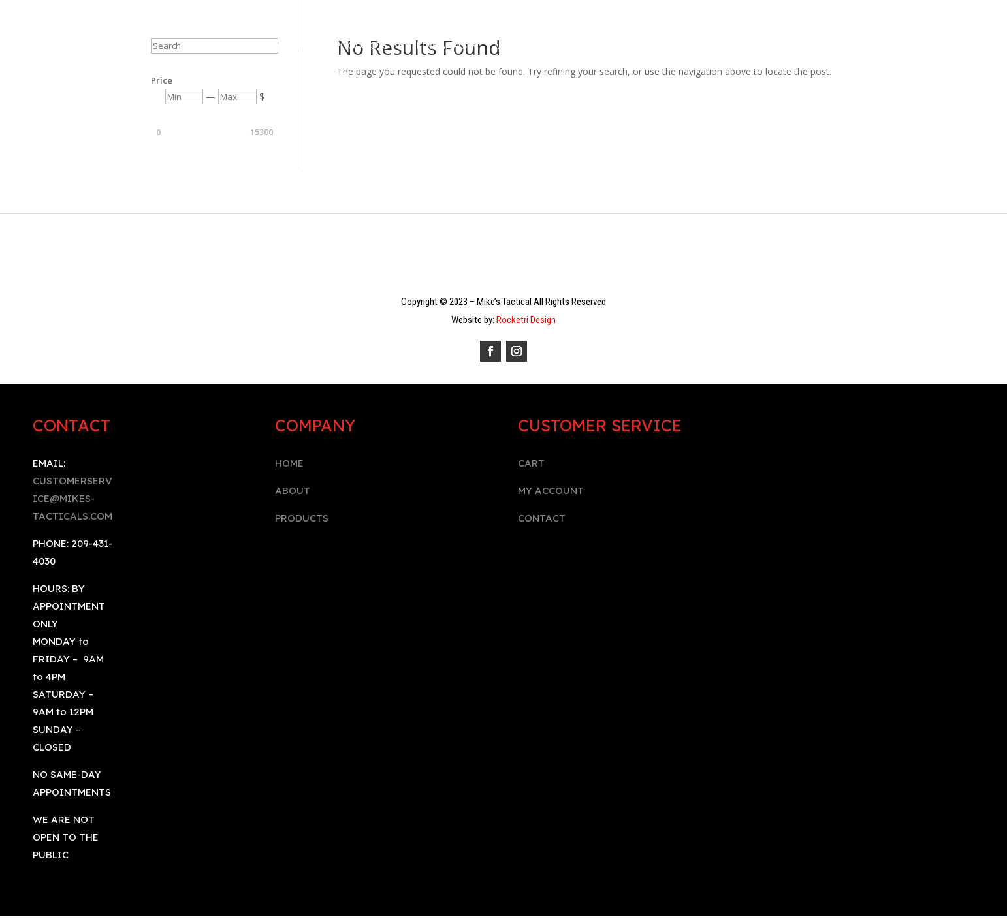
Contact (597, 46)
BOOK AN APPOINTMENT (734, 46)
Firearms (442, 46)
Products (361, 46)
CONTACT (542, 518)
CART (531, 463)
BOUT (296, 490)
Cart (648, 46)
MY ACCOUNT (551, 490)
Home (229, 46)
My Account (527, 46)
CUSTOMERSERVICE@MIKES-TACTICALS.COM (72, 498)
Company (282, 46)
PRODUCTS (301, 518)
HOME (289, 463)
